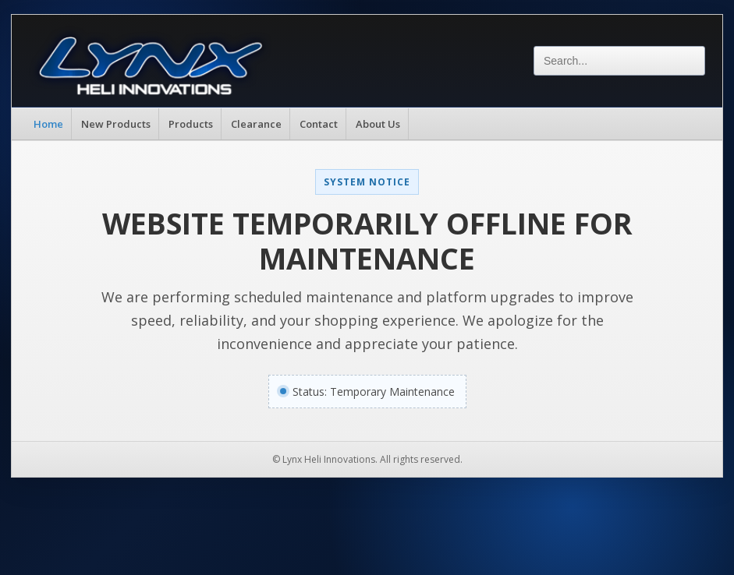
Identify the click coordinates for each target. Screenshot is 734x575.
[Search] (619, 61)
